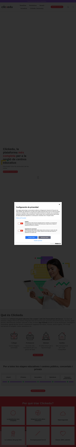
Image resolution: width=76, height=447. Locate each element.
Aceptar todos (31, 237)
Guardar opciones (38, 240)
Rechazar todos (44, 237)
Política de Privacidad (21, 218)
